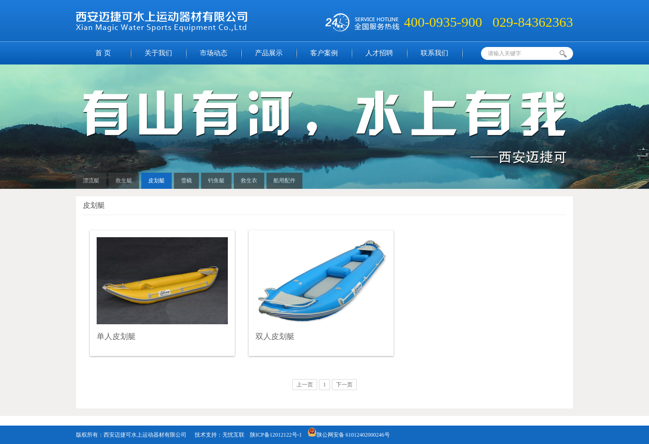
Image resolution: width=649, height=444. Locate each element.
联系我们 (434, 53)
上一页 (304, 384)
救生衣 (249, 180)
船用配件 (284, 180)
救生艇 (124, 180)
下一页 (344, 384)
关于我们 (158, 53)
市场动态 (213, 53)
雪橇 (186, 180)
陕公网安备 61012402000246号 (348, 435)
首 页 (103, 53)
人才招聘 (379, 53)
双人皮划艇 (275, 336)
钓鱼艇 (216, 180)
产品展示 (269, 53)
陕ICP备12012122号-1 (276, 435)
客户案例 (324, 53)
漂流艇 (91, 180)
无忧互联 (233, 435)
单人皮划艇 (116, 336)
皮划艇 (156, 180)
